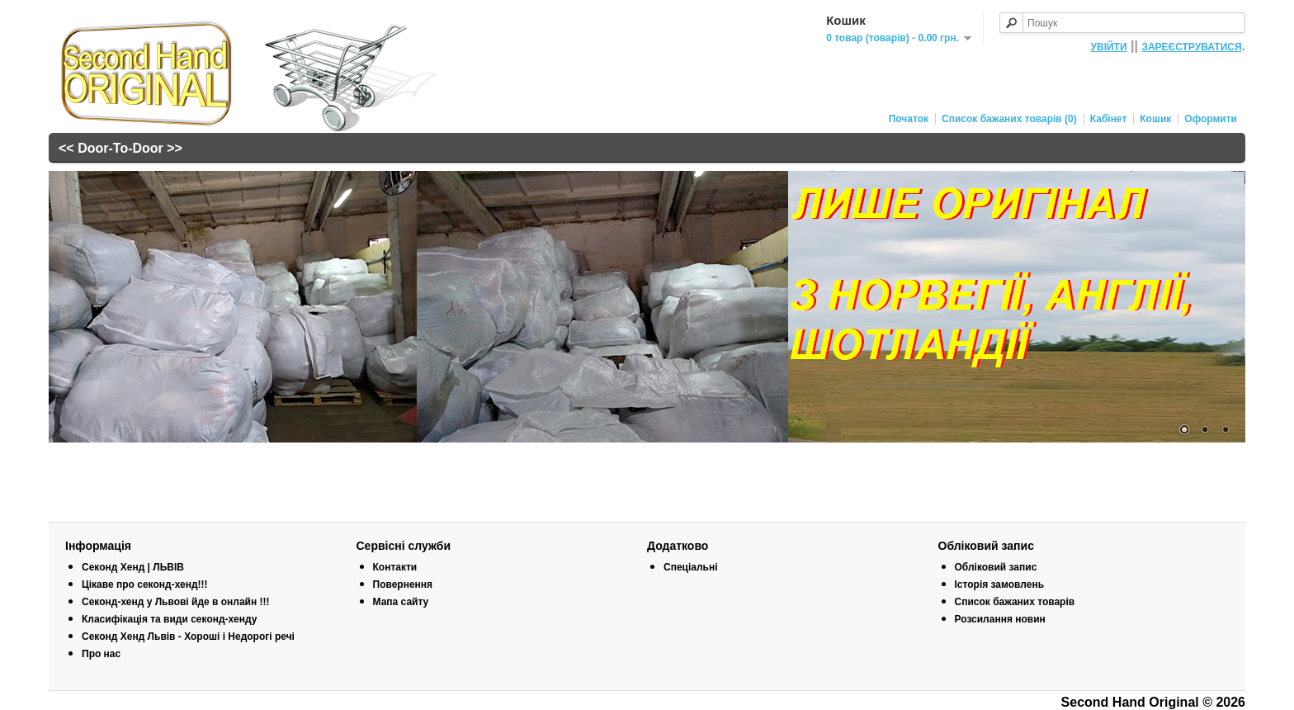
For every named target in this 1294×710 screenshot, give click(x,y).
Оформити (1210, 119)
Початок (908, 119)
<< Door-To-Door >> (120, 148)
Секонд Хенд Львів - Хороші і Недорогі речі (188, 636)
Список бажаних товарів (1015, 602)
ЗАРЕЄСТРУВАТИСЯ (1191, 47)
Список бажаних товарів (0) (1009, 119)
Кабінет (1108, 119)
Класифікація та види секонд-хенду (169, 619)
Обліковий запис (996, 567)
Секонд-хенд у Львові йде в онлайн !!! (176, 602)
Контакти (395, 567)
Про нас (101, 654)
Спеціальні (691, 567)
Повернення (403, 584)
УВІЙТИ (1109, 47)
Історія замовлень (1000, 584)
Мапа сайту (401, 602)
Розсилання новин (1000, 619)
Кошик (1155, 119)
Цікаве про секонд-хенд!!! (145, 584)
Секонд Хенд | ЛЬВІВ (133, 567)
